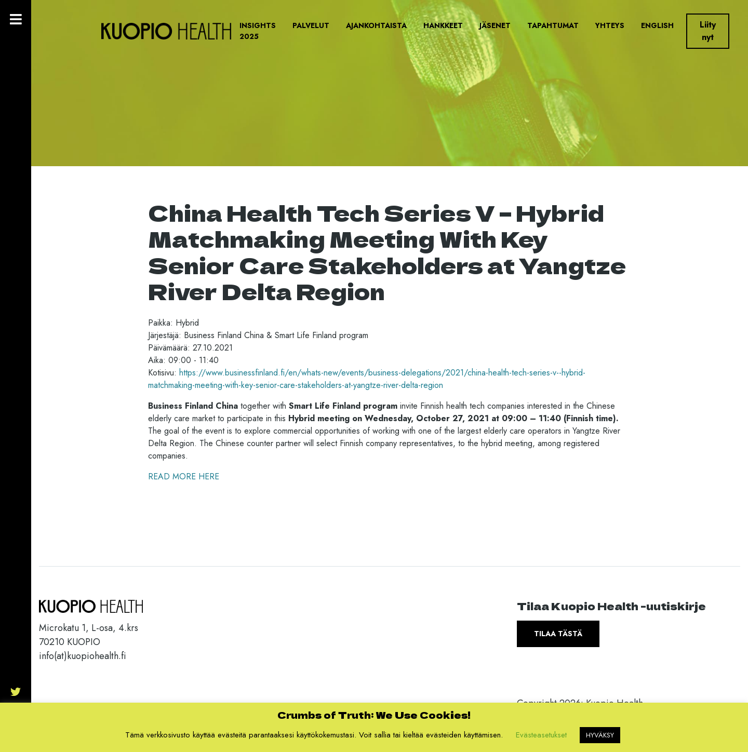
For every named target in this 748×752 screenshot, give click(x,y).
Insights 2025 (257, 31)
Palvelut (310, 25)
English (657, 25)
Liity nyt (708, 31)
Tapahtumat (553, 25)
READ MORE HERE (183, 476)
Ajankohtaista (376, 25)
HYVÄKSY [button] (600, 735)
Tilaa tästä (558, 633)
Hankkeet (443, 25)
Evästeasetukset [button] (541, 735)
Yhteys (609, 25)
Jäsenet (495, 25)
